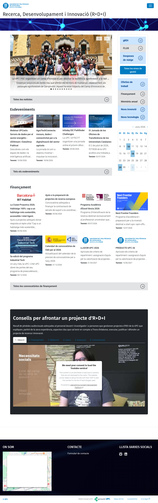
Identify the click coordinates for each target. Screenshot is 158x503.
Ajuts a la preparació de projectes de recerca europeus (60, 197)
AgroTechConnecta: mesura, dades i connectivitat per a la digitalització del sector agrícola (47, 138)
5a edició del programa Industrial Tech (21, 258)
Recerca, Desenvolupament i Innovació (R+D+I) (54, 14)
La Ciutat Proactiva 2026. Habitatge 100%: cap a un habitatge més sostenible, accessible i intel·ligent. (23, 210)
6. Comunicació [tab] (97, 340)
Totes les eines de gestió (133, 70)
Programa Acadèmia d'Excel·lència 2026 (90, 206)
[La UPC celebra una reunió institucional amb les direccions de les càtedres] (69, 89)
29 (120, 167)
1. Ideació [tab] (19, 340)
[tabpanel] (79, 376)
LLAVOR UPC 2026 (89, 248)
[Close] (150, 5)
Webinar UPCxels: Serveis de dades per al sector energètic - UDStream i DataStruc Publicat (21, 138)
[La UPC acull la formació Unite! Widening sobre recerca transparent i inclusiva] (53, 89)
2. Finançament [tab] (36, 340)
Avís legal (144, 499)
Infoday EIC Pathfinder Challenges (74, 132)
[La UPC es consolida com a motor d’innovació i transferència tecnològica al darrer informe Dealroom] (55, 89)
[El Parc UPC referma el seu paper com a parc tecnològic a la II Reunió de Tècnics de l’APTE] (58, 89)
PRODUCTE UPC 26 (125, 248)
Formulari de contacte (78, 453)
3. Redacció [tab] (53, 340)
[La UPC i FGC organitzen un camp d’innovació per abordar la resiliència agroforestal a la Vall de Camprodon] (51, 89)
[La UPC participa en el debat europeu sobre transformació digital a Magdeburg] (71, 89)
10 (128, 146)
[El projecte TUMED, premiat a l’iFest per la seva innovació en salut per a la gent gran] (66, 89)
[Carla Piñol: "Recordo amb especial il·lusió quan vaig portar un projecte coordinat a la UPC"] (60, 89)
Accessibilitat (132, 499)
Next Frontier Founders (127, 213)
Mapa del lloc (119, 499)
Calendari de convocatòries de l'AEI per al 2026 (60, 248)
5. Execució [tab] (80, 340)
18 (132, 153)
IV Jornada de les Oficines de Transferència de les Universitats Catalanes (100, 136)
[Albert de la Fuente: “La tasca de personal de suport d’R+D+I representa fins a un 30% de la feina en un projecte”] (62, 89)
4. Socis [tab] (67, 340)
